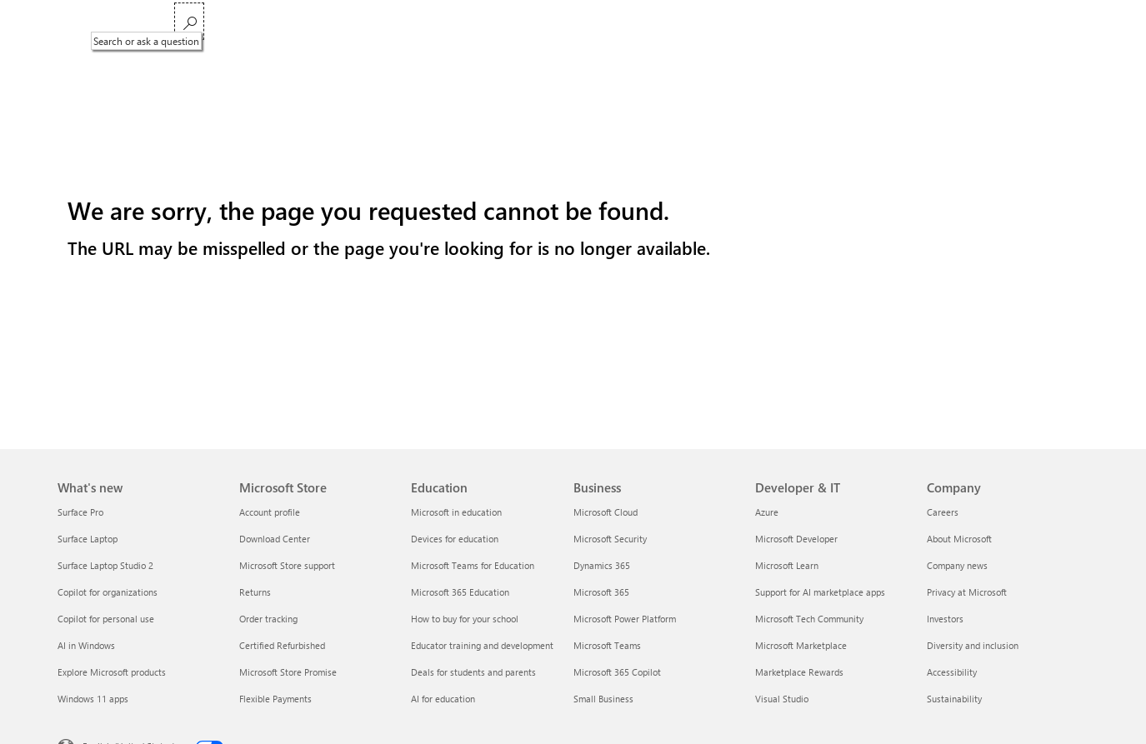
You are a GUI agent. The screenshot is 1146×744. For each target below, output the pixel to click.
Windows (392, 23)
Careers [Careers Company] (942, 512)
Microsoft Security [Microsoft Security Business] (610, 538)
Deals (543, 23)
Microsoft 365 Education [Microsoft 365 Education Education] (460, 592)
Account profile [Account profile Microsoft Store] (269, 512)
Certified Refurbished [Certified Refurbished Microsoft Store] (282, 645)
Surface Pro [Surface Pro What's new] (80, 512)
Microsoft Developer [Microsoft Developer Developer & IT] (796, 538)
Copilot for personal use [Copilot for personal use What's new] (106, 618)
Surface (450, 23)
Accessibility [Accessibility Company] (952, 672)
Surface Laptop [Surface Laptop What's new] (88, 538)
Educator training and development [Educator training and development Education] (482, 645)
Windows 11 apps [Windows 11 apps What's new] (93, 698)
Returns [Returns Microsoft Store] (255, 592)
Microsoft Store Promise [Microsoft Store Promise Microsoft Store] (288, 672)
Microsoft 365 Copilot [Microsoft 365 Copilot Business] (617, 672)
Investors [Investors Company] (945, 618)
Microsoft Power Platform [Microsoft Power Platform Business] (624, 618)
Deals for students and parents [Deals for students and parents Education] (473, 672)
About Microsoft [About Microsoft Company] (959, 538)
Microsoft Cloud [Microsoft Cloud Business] (605, 512)
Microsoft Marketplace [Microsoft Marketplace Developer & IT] (801, 645)
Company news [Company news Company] (957, 565)
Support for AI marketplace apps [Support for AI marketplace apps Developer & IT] (820, 592)
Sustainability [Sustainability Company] (954, 698)
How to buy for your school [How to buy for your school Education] (464, 618)
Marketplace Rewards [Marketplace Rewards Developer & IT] (799, 672)
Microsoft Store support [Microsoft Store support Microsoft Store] (287, 565)
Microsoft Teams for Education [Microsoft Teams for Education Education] (472, 565)
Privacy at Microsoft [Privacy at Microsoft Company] (967, 592)
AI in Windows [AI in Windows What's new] (86, 645)
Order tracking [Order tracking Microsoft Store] (268, 618)
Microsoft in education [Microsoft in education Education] (456, 512)
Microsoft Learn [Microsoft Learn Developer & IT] (786, 565)
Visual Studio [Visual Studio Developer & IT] (781, 698)
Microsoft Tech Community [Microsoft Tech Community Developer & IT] (809, 618)
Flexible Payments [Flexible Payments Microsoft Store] (275, 698)
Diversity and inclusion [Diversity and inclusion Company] (972, 645)
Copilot (334, 23)
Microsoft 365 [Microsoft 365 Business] (601, 592)
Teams (282, 23)
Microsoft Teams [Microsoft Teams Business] (607, 645)
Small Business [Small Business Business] (603, 698)
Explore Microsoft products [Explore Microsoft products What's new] (112, 672)
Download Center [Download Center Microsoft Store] (274, 538)
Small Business (610, 23)
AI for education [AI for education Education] (443, 698)
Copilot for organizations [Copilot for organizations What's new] (108, 592)
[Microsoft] (115, 23)
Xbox (499, 23)
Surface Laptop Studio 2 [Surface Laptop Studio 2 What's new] (105, 565)
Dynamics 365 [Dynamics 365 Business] (601, 565)
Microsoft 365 (214, 23)
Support (683, 23)
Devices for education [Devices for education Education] (454, 538)
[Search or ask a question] (1068, 21)
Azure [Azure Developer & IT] (766, 512)
